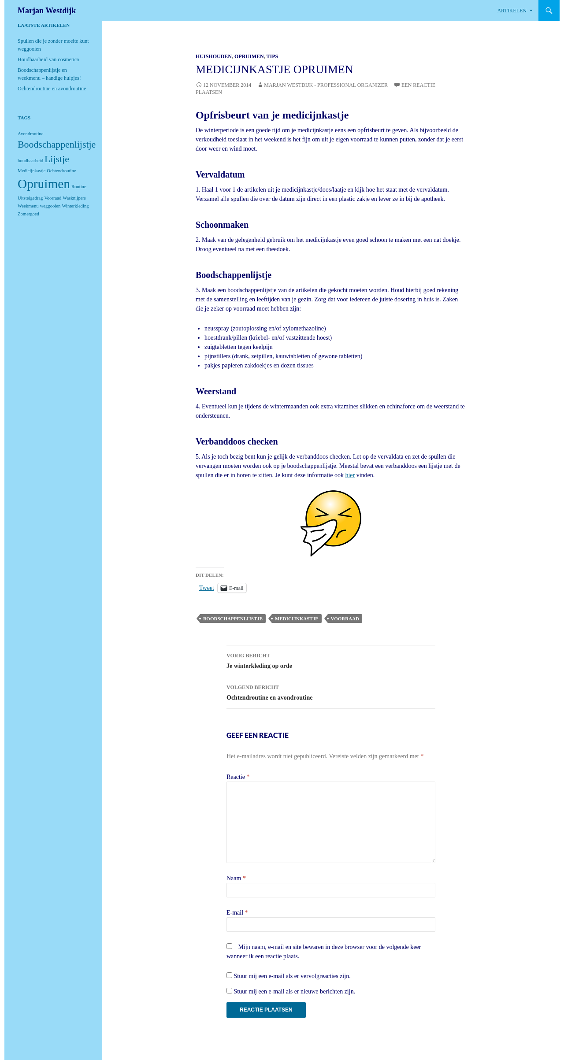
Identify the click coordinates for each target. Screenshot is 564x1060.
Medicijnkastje (296, 618)
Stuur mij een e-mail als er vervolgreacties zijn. (292, 976)
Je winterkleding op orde (330, 659)
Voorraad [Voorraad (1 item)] (52, 198)
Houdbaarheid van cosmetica (48, 59)
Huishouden (214, 56)
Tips (272, 56)
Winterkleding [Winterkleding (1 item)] (75, 206)
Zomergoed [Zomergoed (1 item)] (28, 213)
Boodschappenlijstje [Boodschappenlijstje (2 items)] (57, 144)
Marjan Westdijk (47, 10)
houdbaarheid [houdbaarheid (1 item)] (30, 160)
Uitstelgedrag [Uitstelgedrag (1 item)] (30, 198)
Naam (236, 878)
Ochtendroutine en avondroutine (330, 691)
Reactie (237, 777)
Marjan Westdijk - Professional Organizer (326, 85)
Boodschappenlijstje (233, 618)
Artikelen (512, 10)
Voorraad (345, 618)
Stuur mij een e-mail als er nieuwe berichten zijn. (295, 991)
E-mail (237, 912)
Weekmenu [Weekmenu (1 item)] (28, 206)
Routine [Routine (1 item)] (78, 186)
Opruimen (249, 56)
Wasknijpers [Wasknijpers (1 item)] (74, 198)
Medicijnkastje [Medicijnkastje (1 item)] (31, 170)
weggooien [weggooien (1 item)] (50, 206)
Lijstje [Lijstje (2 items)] (57, 159)
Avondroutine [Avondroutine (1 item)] (30, 133)
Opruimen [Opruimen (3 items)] (44, 184)
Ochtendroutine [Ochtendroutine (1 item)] (61, 170)
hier (350, 475)
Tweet (206, 588)
